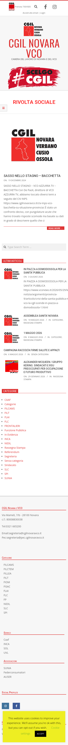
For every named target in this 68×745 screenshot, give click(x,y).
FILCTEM (9, 569)
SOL (6, 648)
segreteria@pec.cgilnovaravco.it (25, 537)
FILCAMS (10, 408)
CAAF (8, 400)
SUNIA (8, 478)
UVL (6, 652)
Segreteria (11, 456)
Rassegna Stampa (33, 322)
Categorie (57, 319)
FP (5, 599)
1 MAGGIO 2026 (33, 333)
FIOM (7, 582)
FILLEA (7, 573)
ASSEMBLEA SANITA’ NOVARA (41, 315)
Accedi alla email (30, 12)
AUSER (7, 676)
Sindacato (10, 465)
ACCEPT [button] (40, 733)
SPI (6, 473)
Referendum (12, 452)
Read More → (56, 228)
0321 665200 (13, 526)
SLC (7, 469)
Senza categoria (40, 354)
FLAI (7, 417)
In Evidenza (11, 434)
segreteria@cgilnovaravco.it (25, 533)
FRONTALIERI (12, 426)
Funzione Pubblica (15, 430)
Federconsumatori (14, 672)
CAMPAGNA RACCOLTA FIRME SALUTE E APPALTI (32, 350)
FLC (7, 421)
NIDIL (8, 443)
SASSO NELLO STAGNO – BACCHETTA (32, 176)
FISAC (7, 586)
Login (42, 12)
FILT (7, 413)
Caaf (6, 639)
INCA (7, 439)
